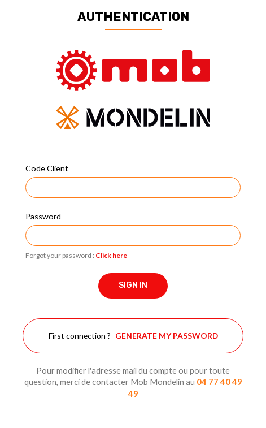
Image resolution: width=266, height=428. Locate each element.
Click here (111, 255)
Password (43, 216)
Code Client (46, 168)
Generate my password (166, 335)
